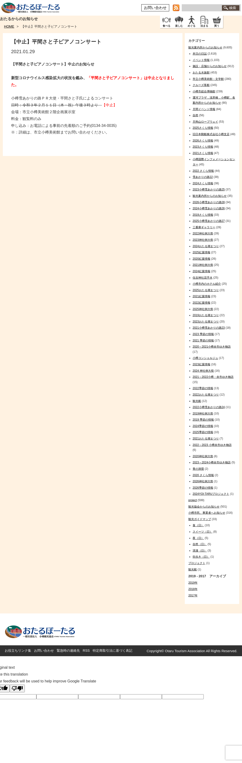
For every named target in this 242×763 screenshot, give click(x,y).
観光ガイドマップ (199, 519)
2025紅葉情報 (201, 252)
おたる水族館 (201, 72)
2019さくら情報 (203, 214)
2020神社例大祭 (203, 456)
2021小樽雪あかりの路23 (209, 327)
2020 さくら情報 (203, 475)
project (192, 500)
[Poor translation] (17, 688)
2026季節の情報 (203, 487)
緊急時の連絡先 (68, 650)
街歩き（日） (201, 556)
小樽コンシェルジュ (205, 358)
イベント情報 (201, 60)
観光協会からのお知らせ (204, 506)
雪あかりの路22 (203, 177)
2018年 (193, 589)
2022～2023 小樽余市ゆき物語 (212, 445)
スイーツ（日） (202, 531)
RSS (86, 650)
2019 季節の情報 (203, 419)
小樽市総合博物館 (204, 91)
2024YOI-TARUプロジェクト (211, 494)
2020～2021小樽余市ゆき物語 (212, 346)
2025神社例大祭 (203, 309)
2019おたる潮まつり (206, 315)
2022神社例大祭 (203, 233)
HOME (9, 26)
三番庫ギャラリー (204, 227)
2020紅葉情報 (201, 258)
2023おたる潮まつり (206, 321)
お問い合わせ (155, 8)
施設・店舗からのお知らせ (210, 66)
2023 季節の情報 (203, 334)
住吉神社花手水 (202, 277)
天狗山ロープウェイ (205, 121)
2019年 (193, 582)
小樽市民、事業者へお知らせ (206, 512)
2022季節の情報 (203, 388)
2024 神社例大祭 (203, 370)
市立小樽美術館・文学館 (208, 79)
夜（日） (198, 538)
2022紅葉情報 (201, 302)
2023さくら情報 (203, 146)
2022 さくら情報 (203, 170)
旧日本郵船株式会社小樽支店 (211, 134)
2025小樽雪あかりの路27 (209, 221)
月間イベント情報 (204, 109)
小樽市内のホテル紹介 (207, 283)
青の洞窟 (198, 468)
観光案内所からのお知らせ (205, 47)
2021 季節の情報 (203, 340)
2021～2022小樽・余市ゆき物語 (213, 377)
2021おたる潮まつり (206, 438)
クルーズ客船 (201, 85)
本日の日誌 (200, 53)
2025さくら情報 (203, 127)
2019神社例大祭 (203, 413)
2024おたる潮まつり (206, 246)
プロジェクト (196, 563)
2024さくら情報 (203, 183)
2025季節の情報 (203, 432)
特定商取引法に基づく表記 (112, 650)
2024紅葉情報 (201, 271)
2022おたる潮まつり (206, 394)
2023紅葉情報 (201, 364)
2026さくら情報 (203, 140)
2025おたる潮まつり (206, 290)
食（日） (198, 525)
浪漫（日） (200, 550)
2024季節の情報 (203, 426)
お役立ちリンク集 (18, 650)
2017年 (193, 595)
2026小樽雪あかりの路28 (209, 202)
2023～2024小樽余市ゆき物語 (212, 462)
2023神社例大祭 (203, 239)
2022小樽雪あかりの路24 (209, 407)
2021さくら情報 (203, 153)
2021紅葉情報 (201, 296)
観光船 (197, 401)
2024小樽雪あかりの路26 (209, 208)
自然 (195, 115)
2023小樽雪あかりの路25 (209, 189)
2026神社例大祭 (203, 481)
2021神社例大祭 (203, 265)
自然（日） (200, 544)
